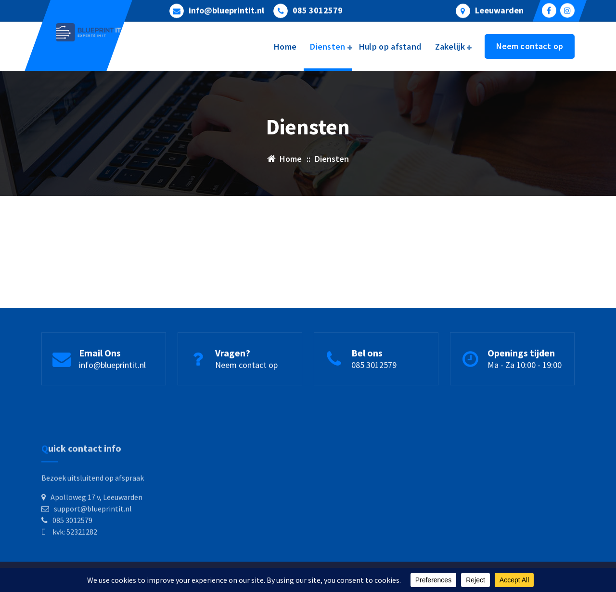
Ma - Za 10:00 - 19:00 (525, 367)
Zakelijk (450, 46)
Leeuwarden (499, 9)
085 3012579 (318, 9)
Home (285, 46)
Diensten (327, 46)
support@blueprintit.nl (93, 533)
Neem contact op (529, 46)
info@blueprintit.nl (226, 9)
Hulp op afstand (390, 46)
